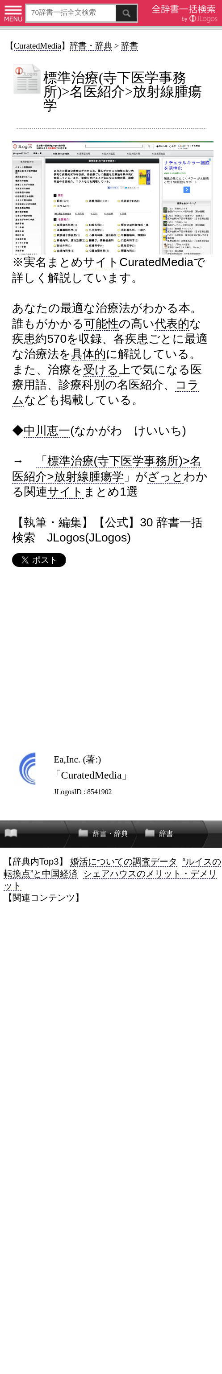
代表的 (172, 323)
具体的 (88, 354)
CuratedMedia (38, 45)
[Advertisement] (111, 659)
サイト (101, 262)
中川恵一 (47, 430)
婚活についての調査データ (123, 861)
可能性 (101, 323)
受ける (101, 369)
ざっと (165, 476)
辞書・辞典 (91, 45)
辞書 (129, 45)
